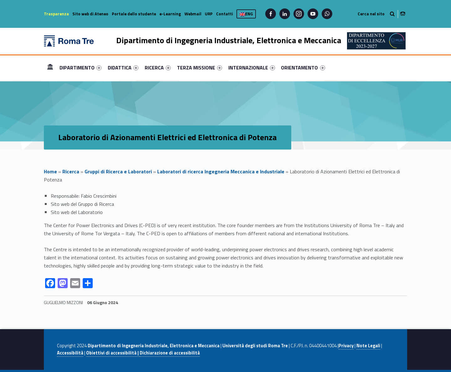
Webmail (192, 14)
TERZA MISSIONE (199, 67)
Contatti (224, 14)
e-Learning (170, 14)
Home (50, 67)
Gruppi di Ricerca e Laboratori (118, 171)
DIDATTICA (123, 67)
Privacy (346, 345)
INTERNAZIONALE (251, 67)
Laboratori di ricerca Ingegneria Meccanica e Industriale (220, 171)
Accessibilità (70, 352)
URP (209, 14)
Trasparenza (56, 14)
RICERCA (158, 67)
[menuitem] (50, 67)
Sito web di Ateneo (90, 14)
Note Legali (368, 345)
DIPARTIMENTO (80, 67)
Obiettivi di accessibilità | (113, 352)
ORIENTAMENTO (303, 67)
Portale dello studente (134, 14)
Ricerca (70, 171)
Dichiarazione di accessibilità (170, 352)
